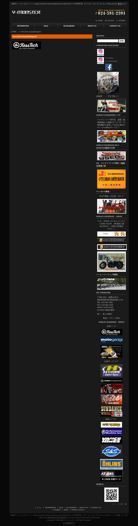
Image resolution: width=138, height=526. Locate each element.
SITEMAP (122, 20)
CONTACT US (115, 26)
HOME (100, 20)
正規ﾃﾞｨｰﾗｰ (111, 326)
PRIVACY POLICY (78, 510)
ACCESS (110, 20)
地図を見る (113, 297)
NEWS (66, 510)
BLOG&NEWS (68, 26)
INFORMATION (23, 26)
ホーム (39, 507)
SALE (46, 26)
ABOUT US (92, 26)
